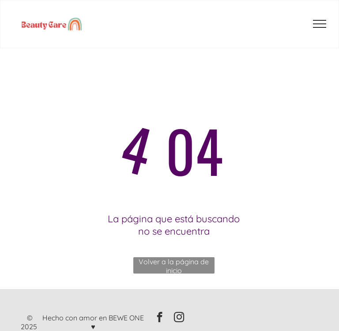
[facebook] (159, 318)
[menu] (319, 23)
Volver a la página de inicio (174, 265)
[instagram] (179, 318)
